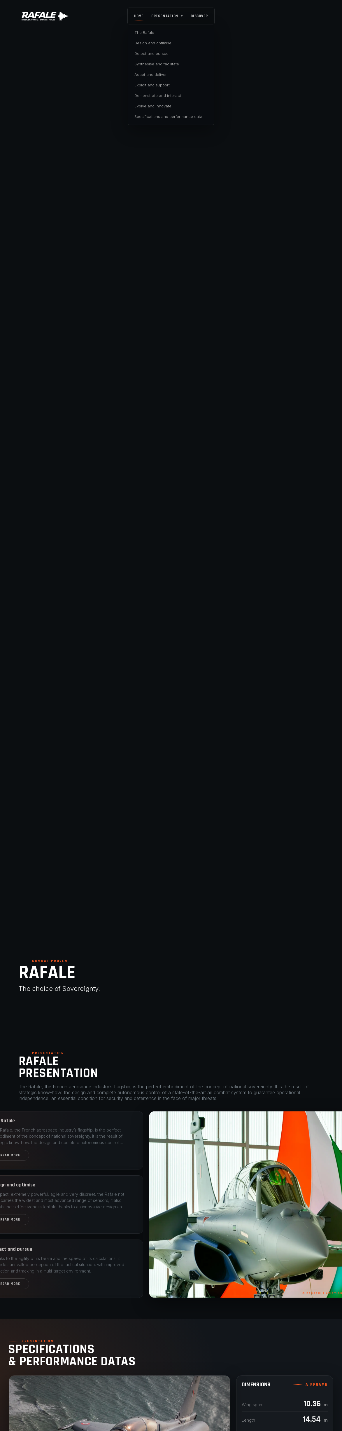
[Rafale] (45, 16)
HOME (139, 16)
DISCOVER (199, 16)
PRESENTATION (167, 16)
